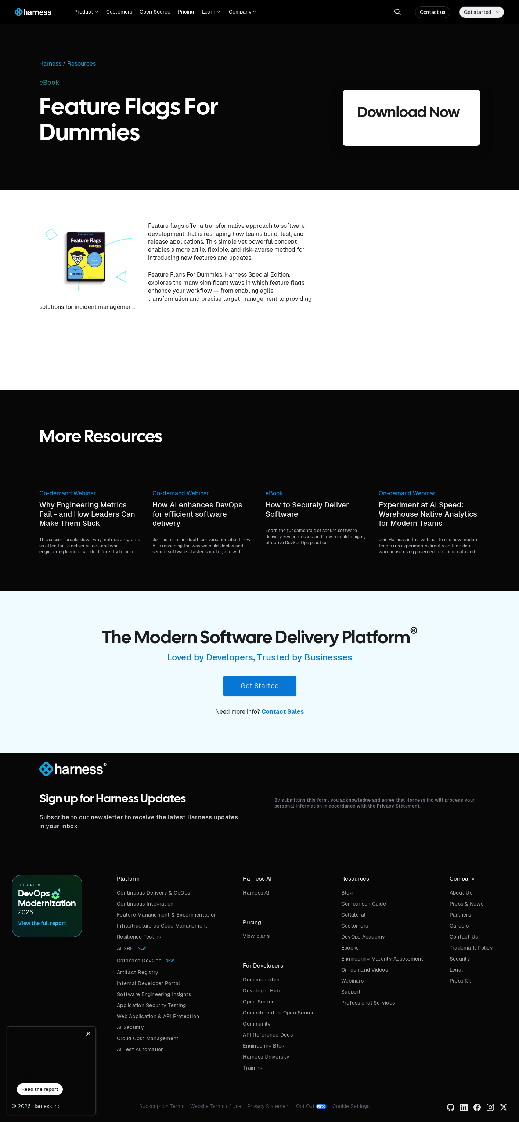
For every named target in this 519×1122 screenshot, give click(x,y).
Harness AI (256, 892)
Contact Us (464, 936)
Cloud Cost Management (148, 1038)
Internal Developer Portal (148, 983)
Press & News (466, 903)
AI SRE (125, 948)
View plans (256, 936)
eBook (274, 493)
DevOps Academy (363, 936)
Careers (459, 925)
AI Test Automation (140, 1049)
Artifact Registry (137, 972)
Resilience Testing (139, 936)
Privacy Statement (268, 1106)
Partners (460, 914)
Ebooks (350, 947)
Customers (119, 12)
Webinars (352, 980)
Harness (50, 64)
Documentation (262, 979)
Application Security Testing (151, 1005)
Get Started (260, 686)
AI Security (130, 1027)
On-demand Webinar (67, 493)
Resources (81, 64)
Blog (347, 892)
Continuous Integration (145, 903)
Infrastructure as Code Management (162, 925)
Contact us (433, 12)
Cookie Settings (351, 1106)
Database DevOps (139, 960)
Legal (456, 969)
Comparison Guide (363, 903)
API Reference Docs (268, 1034)
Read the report (39, 1089)
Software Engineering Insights (154, 994)
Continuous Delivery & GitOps (153, 892)
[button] (86, 12)
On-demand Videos (364, 969)
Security (460, 958)
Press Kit (460, 980)
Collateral (353, 914)
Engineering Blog (263, 1045)
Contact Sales (283, 711)
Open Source (155, 12)
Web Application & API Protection (158, 1016)
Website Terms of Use (215, 1106)
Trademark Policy (471, 947)
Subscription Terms (161, 1106)
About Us (461, 892)
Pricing (186, 12)
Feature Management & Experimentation (167, 914)
